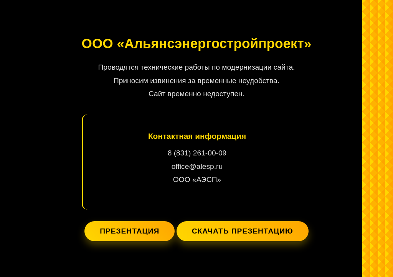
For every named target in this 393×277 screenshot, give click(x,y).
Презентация (129, 231)
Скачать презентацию (242, 231)
